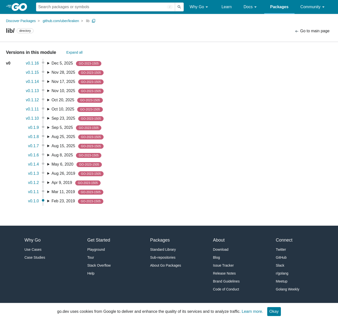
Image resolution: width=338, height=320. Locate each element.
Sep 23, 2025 (77, 118)
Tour (90, 257)
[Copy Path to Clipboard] (93, 21)
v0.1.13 (32, 91)
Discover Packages (21, 21)
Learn (227, 7)
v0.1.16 (32, 63)
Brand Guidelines (226, 281)
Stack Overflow (99, 265)
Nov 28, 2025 (77, 72)
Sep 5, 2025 (76, 127)
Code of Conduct (226, 289)
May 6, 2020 (76, 164)
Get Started (98, 240)
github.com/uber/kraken (61, 21)
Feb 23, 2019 (77, 201)
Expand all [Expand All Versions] (74, 52)
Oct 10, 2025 (77, 109)
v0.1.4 (33, 164)
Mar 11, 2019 (77, 192)
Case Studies (35, 257)
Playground (96, 249)
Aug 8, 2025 (76, 155)
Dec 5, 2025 (76, 63)
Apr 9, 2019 (75, 182)
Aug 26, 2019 (77, 173)
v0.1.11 (32, 109)
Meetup (282, 281)
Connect (284, 240)
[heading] (21, 7)
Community (313, 7)
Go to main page (312, 31)
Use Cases (33, 249)
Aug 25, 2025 (77, 137)
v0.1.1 (33, 192)
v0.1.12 (32, 100)
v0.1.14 (32, 81)
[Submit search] (179, 6)
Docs (251, 7)
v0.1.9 (33, 127)
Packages (279, 7)
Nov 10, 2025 (77, 91)
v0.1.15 (32, 72)
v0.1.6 (33, 155)
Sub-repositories (163, 257)
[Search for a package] (105, 6)
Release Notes (224, 273)
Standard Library (163, 249)
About (219, 240)
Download (220, 249)
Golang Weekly (288, 289)
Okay (274, 311)
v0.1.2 (33, 182)
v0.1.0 (33, 201)
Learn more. (252, 311)
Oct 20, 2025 (77, 100)
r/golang (282, 273)
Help (91, 273)
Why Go (200, 7)
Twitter (281, 249)
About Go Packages (165, 265)
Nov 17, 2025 (77, 81)
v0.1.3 (33, 173)
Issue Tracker (223, 265)
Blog (216, 257)
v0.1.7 (33, 146)
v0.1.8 (33, 137)
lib (87, 21)
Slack (280, 265)
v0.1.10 (32, 118)
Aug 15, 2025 (77, 146)
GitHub (281, 257)
